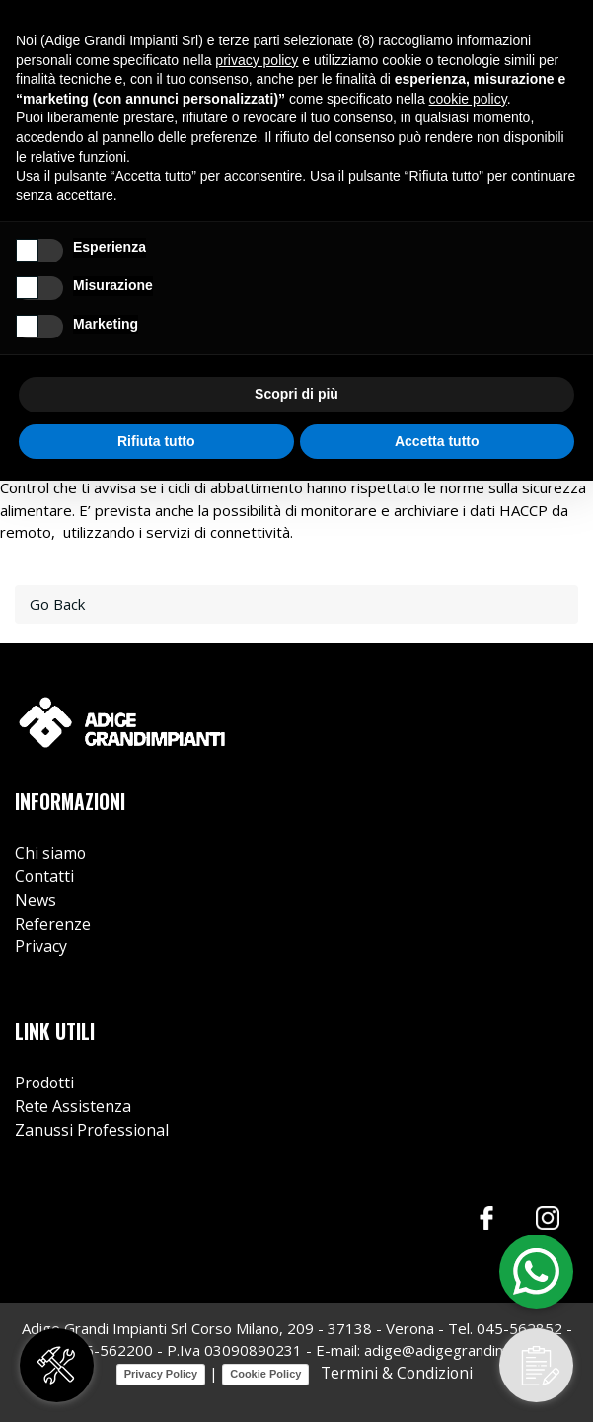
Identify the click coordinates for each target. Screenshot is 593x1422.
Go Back (57, 604)
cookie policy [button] (468, 99)
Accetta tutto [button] (437, 441)
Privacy (41, 946)
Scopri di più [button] (296, 394)
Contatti (44, 876)
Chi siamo (50, 852)
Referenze (53, 924)
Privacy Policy (161, 1374)
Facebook (487, 1217)
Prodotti (44, 1082)
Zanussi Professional (92, 1130)
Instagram (548, 1217)
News (35, 900)
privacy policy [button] (256, 60)
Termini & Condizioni (395, 1373)
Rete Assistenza (73, 1106)
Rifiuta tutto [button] (156, 441)
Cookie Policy (265, 1374)
